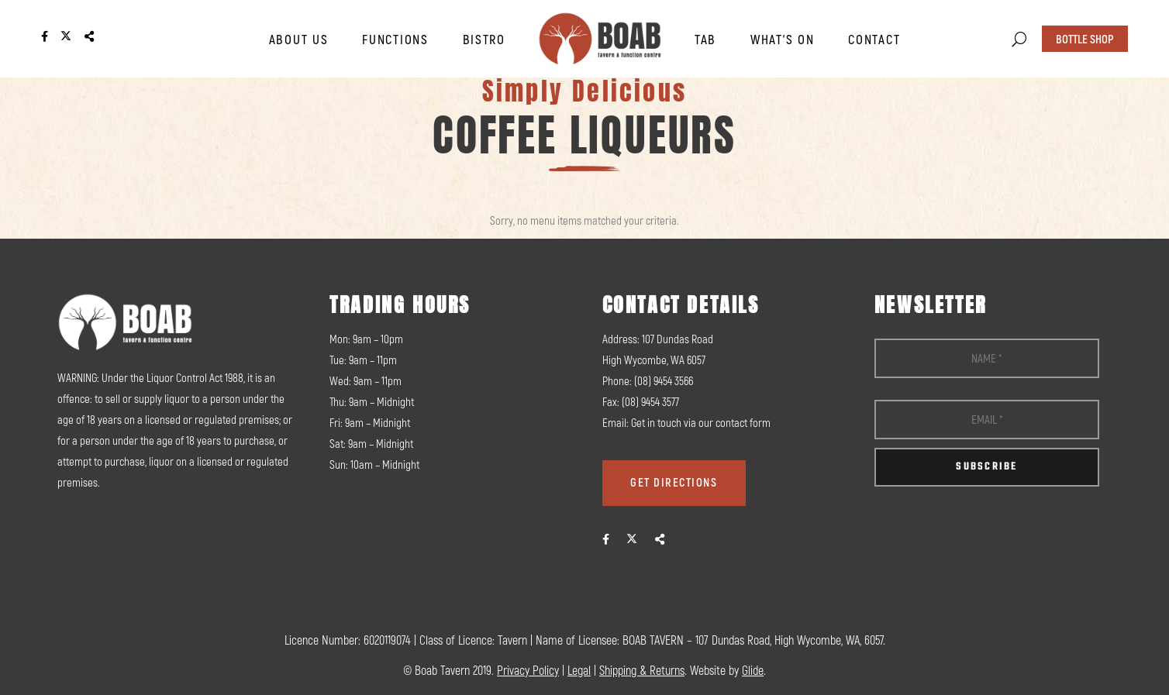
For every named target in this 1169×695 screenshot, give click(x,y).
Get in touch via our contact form (701, 422)
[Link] (44, 36)
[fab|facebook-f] (605, 538)
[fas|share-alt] (659, 538)
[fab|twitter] (631, 538)
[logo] (600, 39)
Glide (753, 669)
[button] (1019, 39)
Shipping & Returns (642, 669)
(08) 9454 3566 (663, 380)
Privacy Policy (528, 669)
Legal (579, 669)
